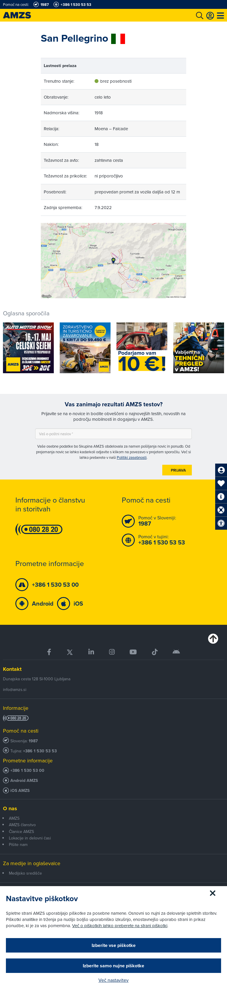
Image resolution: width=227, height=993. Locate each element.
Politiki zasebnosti (132, 457)
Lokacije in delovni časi (30, 838)
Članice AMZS (21, 831)
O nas (10, 808)
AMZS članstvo (22, 825)
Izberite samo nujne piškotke (113, 965)
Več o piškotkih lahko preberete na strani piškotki (119, 925)
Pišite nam (18, 844)
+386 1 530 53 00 (27, 770)
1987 (33, 740)
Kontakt (12, 669)
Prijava (178, 470)
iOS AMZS (20, 790)
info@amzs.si (14, 689)
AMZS (14, 818)
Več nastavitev (113, 980)
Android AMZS (24, 780)
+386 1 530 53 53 (40, 751)
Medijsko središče (25, 873)
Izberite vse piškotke (114, 945)
